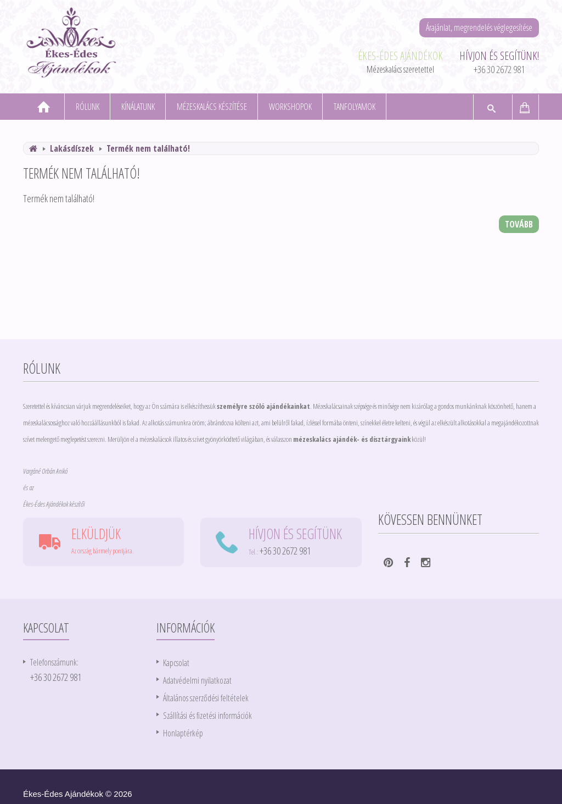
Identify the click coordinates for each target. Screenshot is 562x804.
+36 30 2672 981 (499, 69)
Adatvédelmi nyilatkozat (197, 680)
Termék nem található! (148, 148)
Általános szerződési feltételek (206, 698)
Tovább (519, 224)
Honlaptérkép (183, 733)
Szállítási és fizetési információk (207, 715)
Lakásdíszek (72, 148)
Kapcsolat (176, 663)
